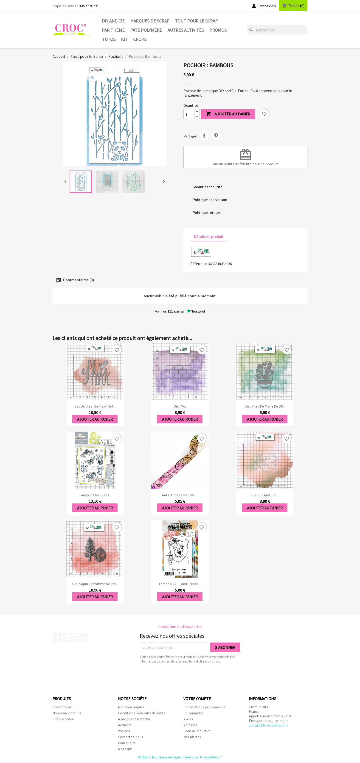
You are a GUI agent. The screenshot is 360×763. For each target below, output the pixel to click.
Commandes (193, 713)
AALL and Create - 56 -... (180, 495)
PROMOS (218, 30)
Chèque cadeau (64, 719)
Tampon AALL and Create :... (179, 583)
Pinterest (215, 135)
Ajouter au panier (228, 114)
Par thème (113, 30)
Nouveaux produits (67, 713)
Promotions (62, 707)
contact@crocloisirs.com (268, 725)
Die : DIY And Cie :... (265, 495)
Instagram (77, 637)
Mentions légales (131, 707)
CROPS (139, 39)
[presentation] (178, 676)
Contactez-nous (130, 737)
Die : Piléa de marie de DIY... (265, 406)
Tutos (108, 39)
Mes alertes (192, 737)
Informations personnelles (204, 707)
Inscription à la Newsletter (180, 626)
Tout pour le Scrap (196, 21)
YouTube (67, 637)
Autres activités (186, 30)
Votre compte (197, 698)
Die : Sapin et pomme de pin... (95, 583)
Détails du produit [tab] (208, 236)
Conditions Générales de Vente (141, 713)
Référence (198, 263)
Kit (124, 39)
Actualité (125, 725)
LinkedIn (88, 637)
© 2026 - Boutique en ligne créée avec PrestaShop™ (180, 757)
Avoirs (188, 719)
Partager (204, 135)
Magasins (125, 748)
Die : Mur (180, 406)
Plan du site (127, 743)
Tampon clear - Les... (95, 495)
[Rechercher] (277, 29)
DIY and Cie (113, 21)
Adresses (190, 725)
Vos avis (124, 731)
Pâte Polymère (146, 30)
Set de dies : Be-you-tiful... (95, 406)
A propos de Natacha (134, 719)
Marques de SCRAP (149, 21)
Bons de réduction (197, 731)
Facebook (57, 637)
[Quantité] (188, 114)
